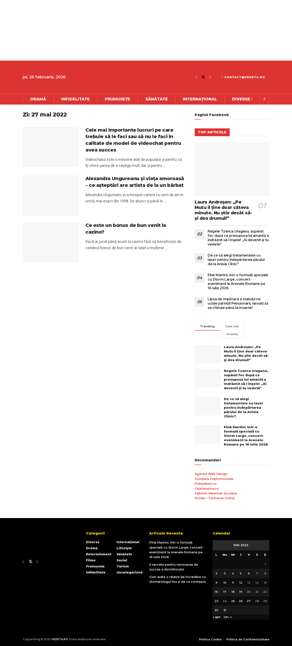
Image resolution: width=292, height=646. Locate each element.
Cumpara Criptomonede (214, 479)
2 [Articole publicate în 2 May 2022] (216, 573)
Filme (91, 560)
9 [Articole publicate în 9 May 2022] (216, 582)
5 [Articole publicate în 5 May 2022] (240, 573)
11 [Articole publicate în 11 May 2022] (233, 582)
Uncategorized (130, 572)
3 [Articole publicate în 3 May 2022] (225, 573)
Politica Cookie (210, 639)
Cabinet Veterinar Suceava (216, 493)
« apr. (217, 617)
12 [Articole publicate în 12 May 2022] (240, 582)
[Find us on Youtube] (210, 77)
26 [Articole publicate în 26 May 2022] (241, 601)
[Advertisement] (130, 30)
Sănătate (156, 99)
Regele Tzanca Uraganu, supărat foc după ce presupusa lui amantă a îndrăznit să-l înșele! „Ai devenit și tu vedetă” (238, 237)
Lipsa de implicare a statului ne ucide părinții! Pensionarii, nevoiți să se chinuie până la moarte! (238, 303)
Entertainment (98, 554)
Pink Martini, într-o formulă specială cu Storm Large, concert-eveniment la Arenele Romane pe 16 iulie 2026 (238, 281)
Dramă (38, 99)
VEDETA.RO (59, 639)
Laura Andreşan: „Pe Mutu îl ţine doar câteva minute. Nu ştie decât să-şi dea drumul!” (223, 210)
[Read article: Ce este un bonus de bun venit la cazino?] (51, 242)
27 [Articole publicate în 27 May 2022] (249, 601)
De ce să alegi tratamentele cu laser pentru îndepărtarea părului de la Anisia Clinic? (236, 259)
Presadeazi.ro (206, 484)
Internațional (200, 99)
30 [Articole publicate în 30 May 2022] (216, 610)
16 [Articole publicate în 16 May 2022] (216, 591)
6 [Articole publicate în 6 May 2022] (249, 573)
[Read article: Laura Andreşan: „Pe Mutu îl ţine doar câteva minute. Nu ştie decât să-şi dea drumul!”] (232, 169)
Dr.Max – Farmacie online (215, 498)
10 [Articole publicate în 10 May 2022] (224, 582)
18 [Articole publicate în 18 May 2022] (232, 591)
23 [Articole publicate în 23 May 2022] (216, 601)
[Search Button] (264, 99)
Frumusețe (117, 99)
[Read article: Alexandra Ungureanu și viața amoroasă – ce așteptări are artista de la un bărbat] (51, 195)
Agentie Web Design (211, 474)
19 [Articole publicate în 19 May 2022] (240, 591)
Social (122, 560)
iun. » (228, 617)
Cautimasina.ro (207, 489)
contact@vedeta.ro (243, 77)
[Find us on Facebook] (196, 77)
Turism (123, 566)
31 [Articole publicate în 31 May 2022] (224, 610)
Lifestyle (124, 548)
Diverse (241, 99)
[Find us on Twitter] (203, 76)
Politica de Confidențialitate (247, 639)
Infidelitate (75, 99)
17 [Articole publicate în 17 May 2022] (224, 591)
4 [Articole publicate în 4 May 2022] (233, 573)
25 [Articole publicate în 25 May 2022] (233, 601)
